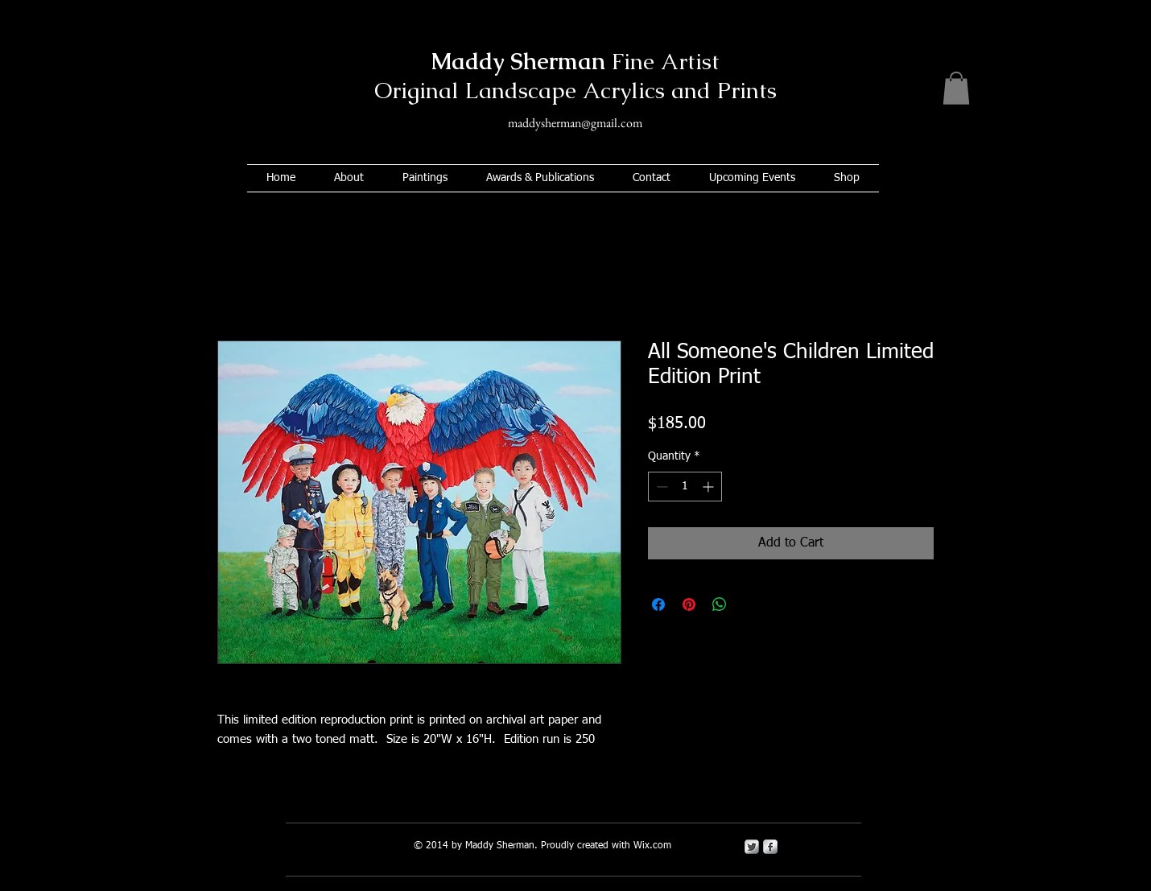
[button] (956, 88)
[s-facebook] (770, 846)
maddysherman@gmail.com (575, 122)
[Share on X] (750, 604)
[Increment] (709, 486)
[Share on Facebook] (658, 604)
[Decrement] (660, 486)
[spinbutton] (684, 486)
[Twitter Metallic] (752, 846)
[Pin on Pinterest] (689, 604)
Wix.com (652, 846)
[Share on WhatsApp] (719, 604)
